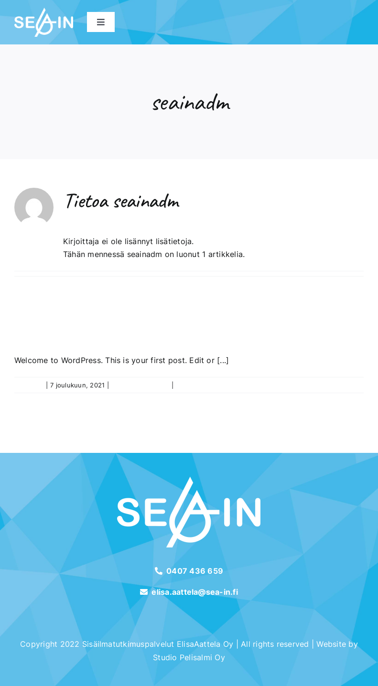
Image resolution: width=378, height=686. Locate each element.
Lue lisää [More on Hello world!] (350, 385)
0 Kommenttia (197, 385)
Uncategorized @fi (140, 385)
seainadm (28, 385)
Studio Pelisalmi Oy (189, 657)
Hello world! (78, 328)
